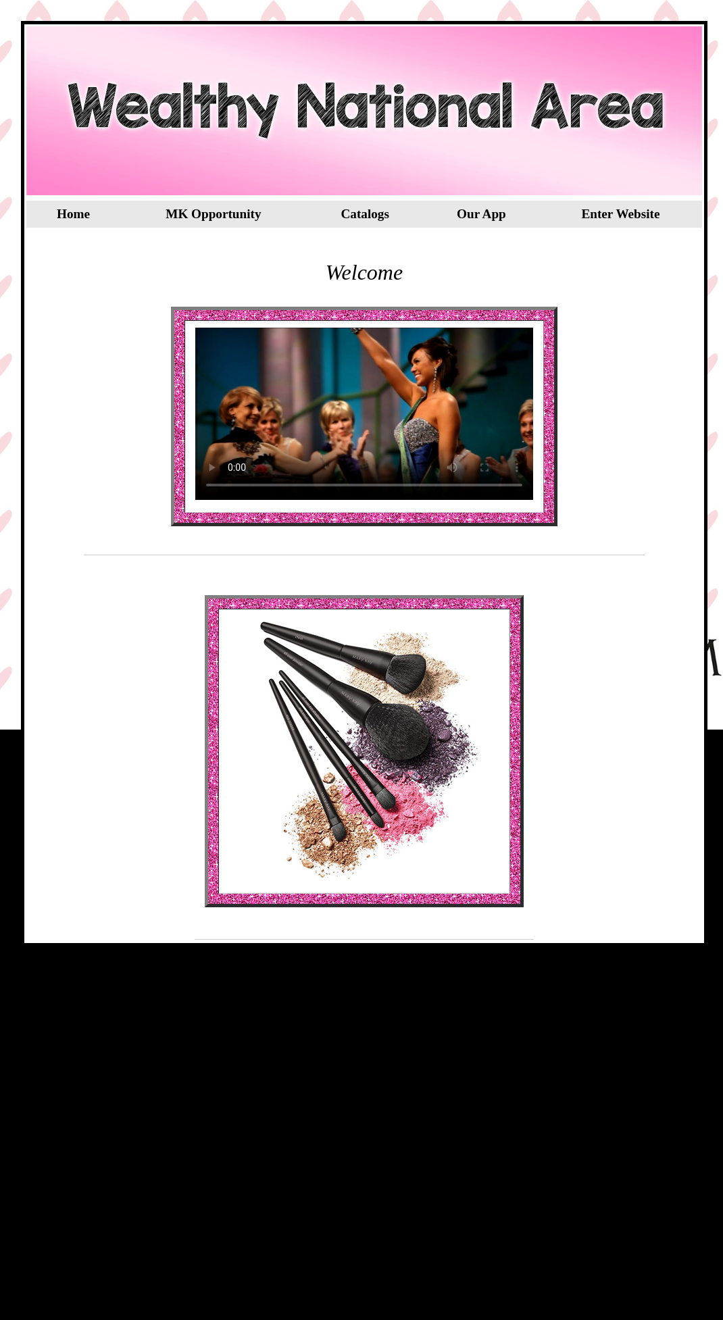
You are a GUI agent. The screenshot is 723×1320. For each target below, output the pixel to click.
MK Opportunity (213, 214)
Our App (481, 214)
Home (73, 214)
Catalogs (365, 214)
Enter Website (620, 214)
